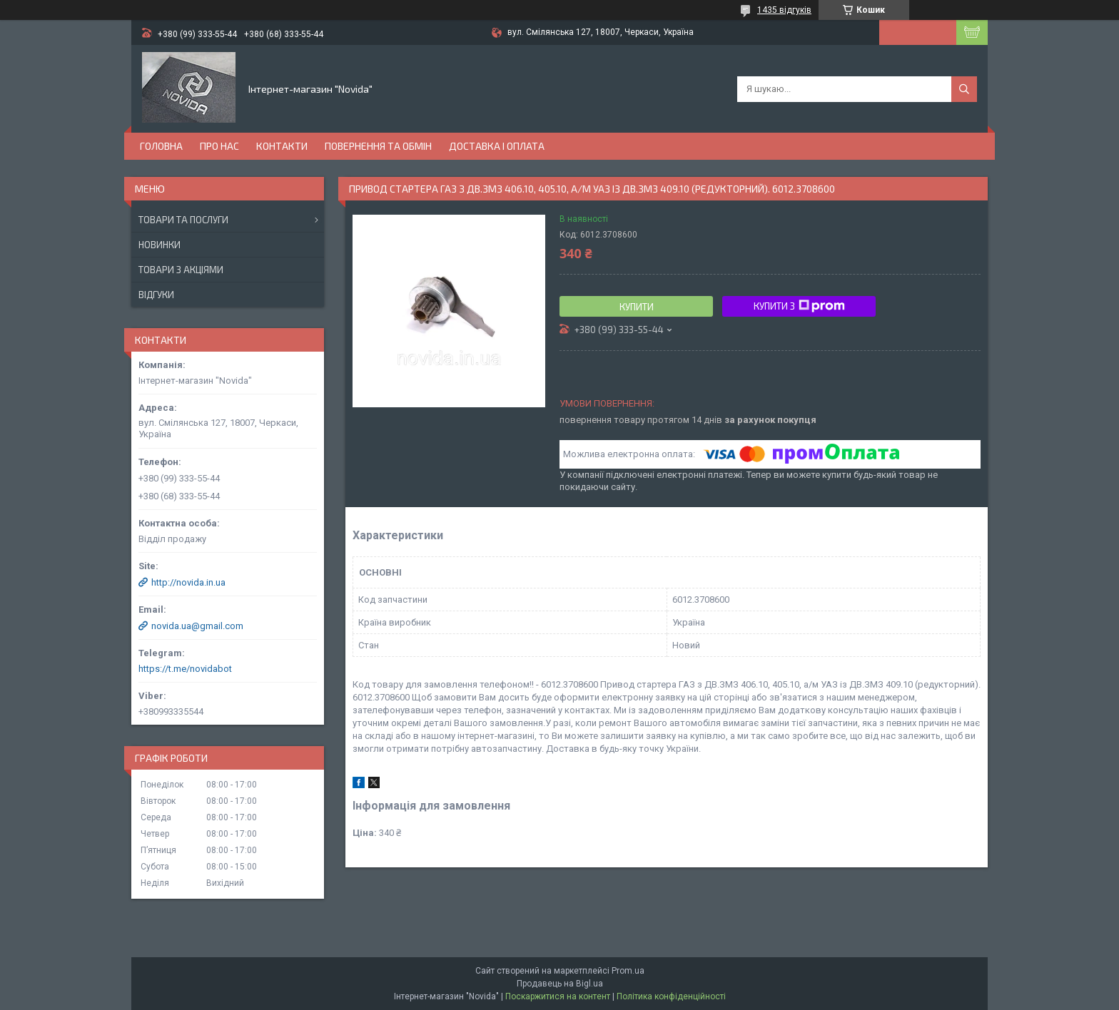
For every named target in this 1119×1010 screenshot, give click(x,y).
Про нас (219, 146)
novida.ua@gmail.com (197, 626)
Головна (161, 146)
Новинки (159, 244)
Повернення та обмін (378, 146)
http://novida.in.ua (188, 582)
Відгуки (156, 294)
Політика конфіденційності (671, 996)
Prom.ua (628, 971)
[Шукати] (964, 89)
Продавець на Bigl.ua (560, 984)
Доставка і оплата (497, 146)
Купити (636, 306)
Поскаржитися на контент (557, 996)
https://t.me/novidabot (185, 668)
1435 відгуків (784, 10)
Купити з (799, 306)
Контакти (282, 146)
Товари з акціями (180, 269)
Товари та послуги (183, 219)
